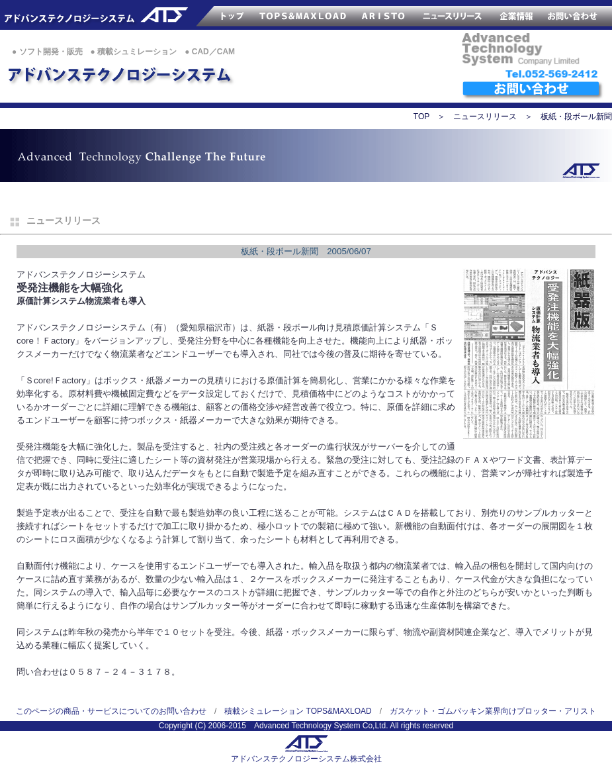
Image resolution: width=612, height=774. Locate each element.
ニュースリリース (485, 116)
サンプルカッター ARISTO (383, 15)
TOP (421, 116)
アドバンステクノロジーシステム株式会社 (306, 758)
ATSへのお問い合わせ (532, 90)
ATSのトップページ (215, 15)
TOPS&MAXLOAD (304, 15)
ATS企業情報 (517, 15)
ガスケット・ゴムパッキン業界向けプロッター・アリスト (493, 711)
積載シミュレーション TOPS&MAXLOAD (297, 711)
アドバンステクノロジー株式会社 (87, 15)
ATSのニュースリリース (453, 15)
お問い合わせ (576, 15)
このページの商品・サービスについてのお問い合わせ (111, 711)
